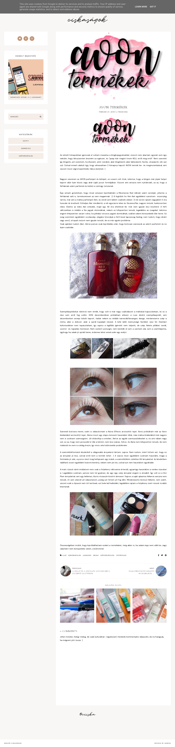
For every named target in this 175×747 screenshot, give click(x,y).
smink (96, 555)
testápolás (121, 555)
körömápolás (74, 555)
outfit (26, 141)
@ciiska (87, 714)
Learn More (141, 7)
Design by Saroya (162, 743)
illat (64, 555)
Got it (153, 7)
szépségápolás (107, 555)
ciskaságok (87, 20)
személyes (26, 148)
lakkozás (87, 555)
